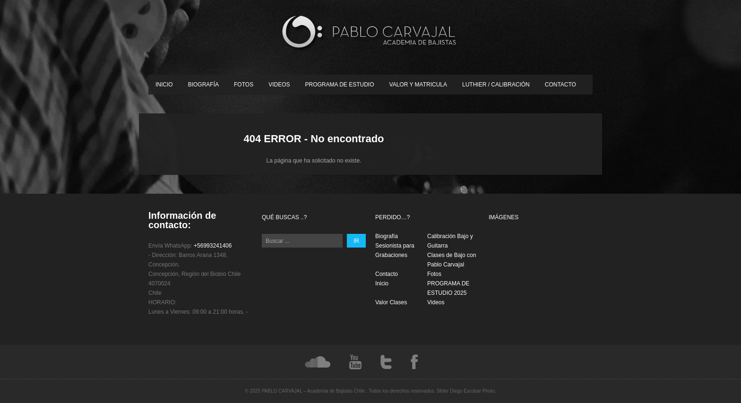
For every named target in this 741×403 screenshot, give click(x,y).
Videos (279, 84)
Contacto (560, 84)
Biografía (203, 84)
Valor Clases (391, 302)
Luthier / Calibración (496, 84)
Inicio (164, 84)
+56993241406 (213, 245)
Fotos (243, 84)
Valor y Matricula (418, 84)
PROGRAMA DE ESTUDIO (339, 84)
